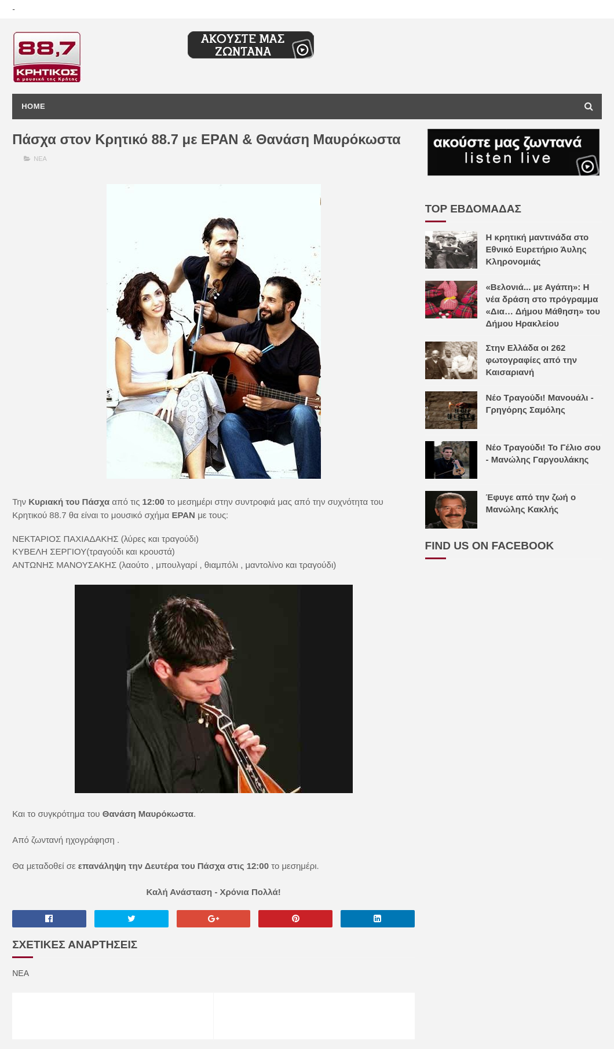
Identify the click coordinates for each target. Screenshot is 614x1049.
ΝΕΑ (40, 158)
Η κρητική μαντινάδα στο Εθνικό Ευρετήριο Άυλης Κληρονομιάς (537, 249)
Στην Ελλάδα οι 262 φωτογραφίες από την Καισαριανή (532, 360)
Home (33, 106)
